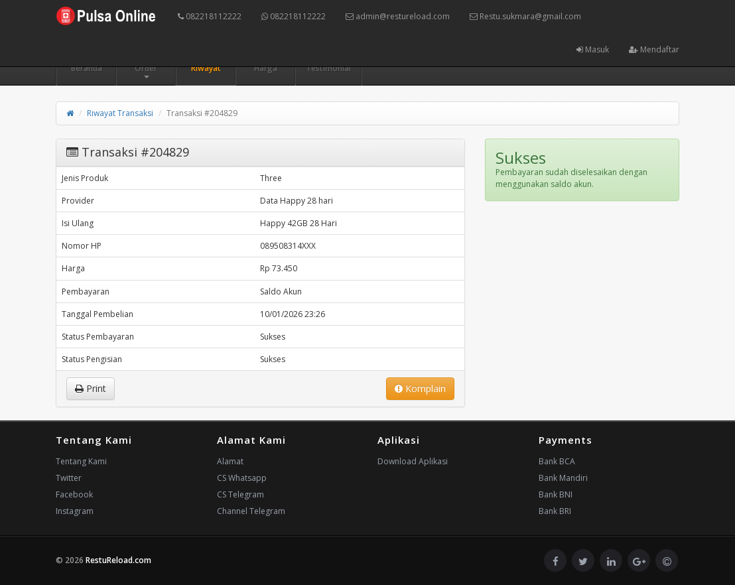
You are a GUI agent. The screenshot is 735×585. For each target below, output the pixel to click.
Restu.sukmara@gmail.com (525, 16)
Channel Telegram (251, 511)
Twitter (69, 478)
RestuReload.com (118, 560)
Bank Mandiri (563, 478)
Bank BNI (555, 494)
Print (90, 388)
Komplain (420, 388)
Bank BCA (557, 461)
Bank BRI (555, 511)
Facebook (74, 494)
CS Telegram (240, 494)
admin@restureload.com (398, 16)
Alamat (230, 461)
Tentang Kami (81, 461)
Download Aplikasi (412, 461)
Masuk (592, 49)
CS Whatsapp (242, 478)
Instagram (75, 511)
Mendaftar (654, 49)
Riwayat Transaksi (120, 113)
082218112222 (209, 16)
